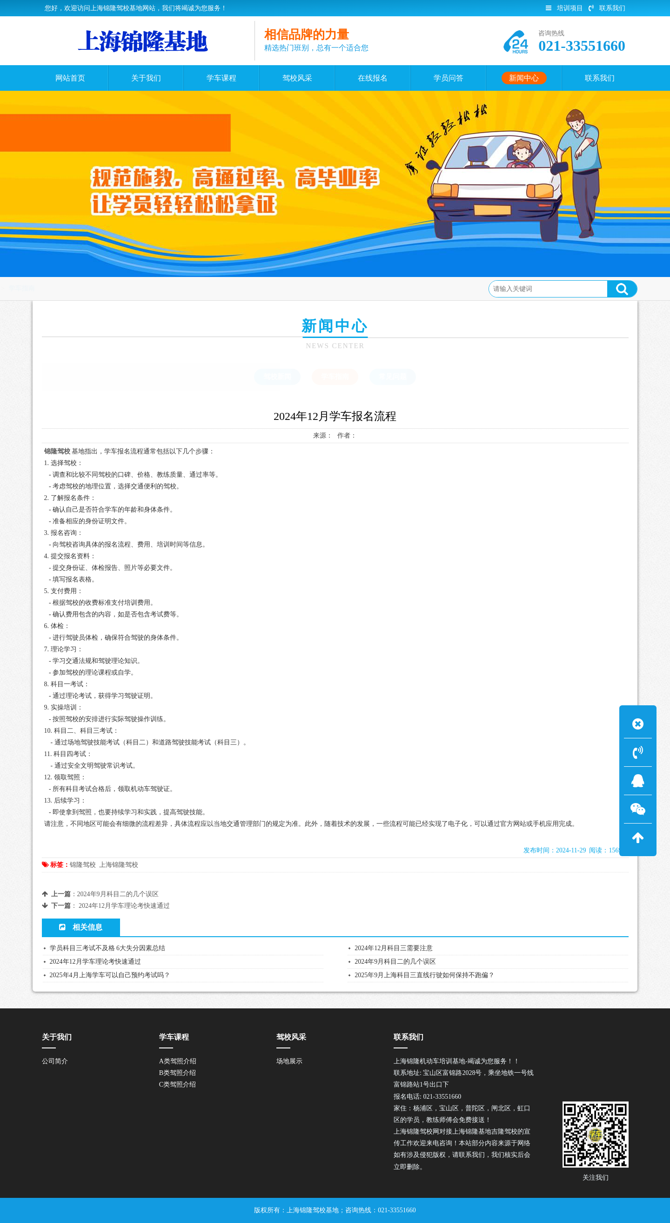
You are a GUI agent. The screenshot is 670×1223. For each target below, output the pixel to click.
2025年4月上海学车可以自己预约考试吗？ (110, 975)
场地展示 (289, 1061)
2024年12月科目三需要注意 (394, 948)
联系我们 (607, 8)
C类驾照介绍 (177, 1084)
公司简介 (55, 1061)
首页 (81, 288)
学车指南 (150, 288)
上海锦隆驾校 (118, 864)
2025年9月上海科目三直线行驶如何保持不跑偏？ (425, 975)
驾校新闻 (277, 376)
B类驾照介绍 (177, 1072)
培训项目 (564, 8)
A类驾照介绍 (177, 1061)
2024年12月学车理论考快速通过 (124, 905)
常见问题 (393, 376)
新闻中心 (113, 288)
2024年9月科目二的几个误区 (118, 894)
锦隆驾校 (83, 864)
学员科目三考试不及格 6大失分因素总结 (108, 948)
